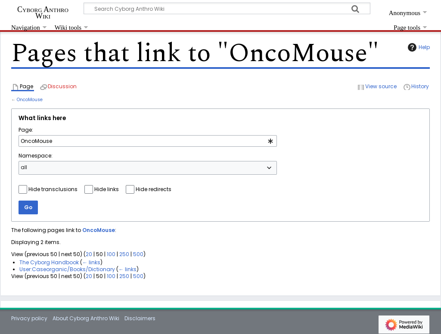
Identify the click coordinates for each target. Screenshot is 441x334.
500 (138, 254)
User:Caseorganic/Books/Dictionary (67, 269)
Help (418, 47)
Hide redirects (153, 189)
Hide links (106, 189)
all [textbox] (24, 167)
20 (89, 254)
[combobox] (148, 141)
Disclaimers (139, 318)
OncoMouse (30, 99)
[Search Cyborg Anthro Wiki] (227, 8)
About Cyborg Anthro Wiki (86, 318)
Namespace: (36, 155)
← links (91, 262)
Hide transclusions (53, 189)
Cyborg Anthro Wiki (42, 12)
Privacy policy (29, 318)
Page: (26, 129)
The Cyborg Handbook (49, 262)
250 (124, 254)
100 (111, 254)
